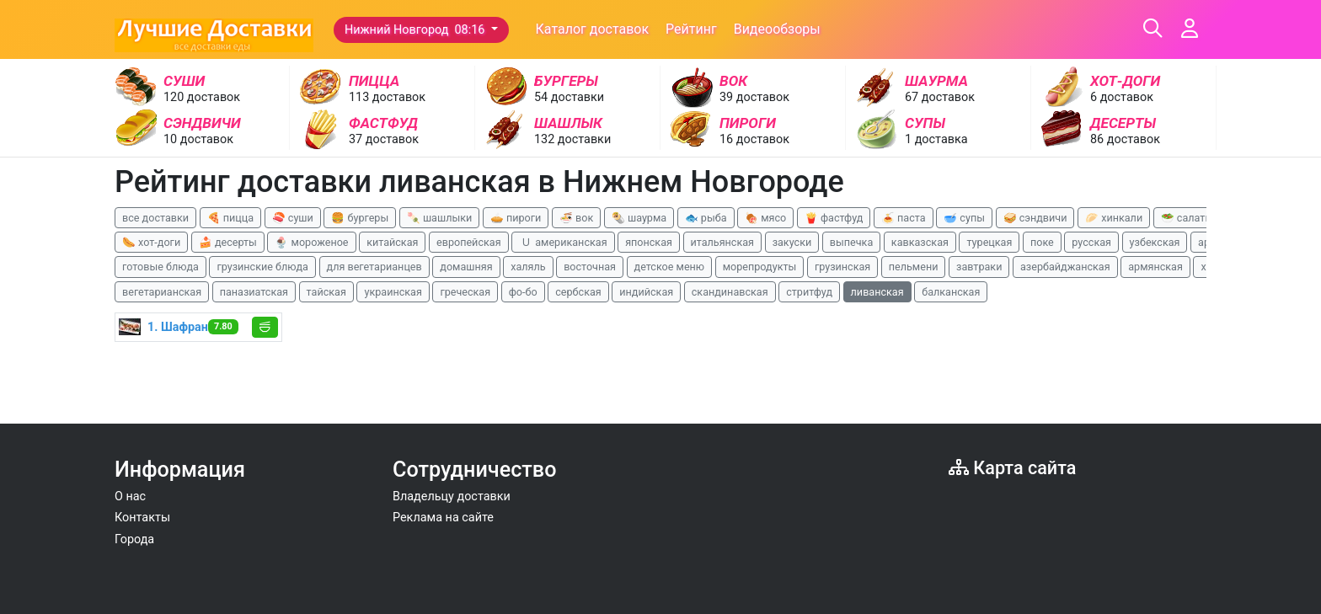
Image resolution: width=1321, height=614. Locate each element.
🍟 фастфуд (834, 217)
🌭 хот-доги (151, 242)
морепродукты (760, 266)
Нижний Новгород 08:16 (416, 30)
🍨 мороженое (311, 242)
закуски (792, 242)
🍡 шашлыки (440, 217)
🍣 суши (292, 217)
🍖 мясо (765, 217)
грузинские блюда (262, 266)
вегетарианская (161, 292)
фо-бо (523, 292)
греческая (465, 292)
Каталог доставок (593, 29)
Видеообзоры (777, 29)
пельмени (914, 266)
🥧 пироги (515, 217)
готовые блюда (160, 266)
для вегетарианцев (374, 266)
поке (1042, 242)
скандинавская (730, 292)
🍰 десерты (228, 242)
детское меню (669, 266)
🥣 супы (964, 217)
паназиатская (254, 292)
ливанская (877, 292)
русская (1091, 242)
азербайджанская (1065, 266)
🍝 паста (903, 217)
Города (134, 539)
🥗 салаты (1187, 217)
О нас (130, 496)
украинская (392, 292)
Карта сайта (1012, 467)
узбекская (1155, 242)
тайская (326, 292)
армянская (1155, 266)
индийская (646, 292)
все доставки (155, 217)
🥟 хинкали (1113, 217)
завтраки (979, 266)
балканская (951, 292)
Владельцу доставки (452, 496)
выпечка (851, 242)
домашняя (466, 266)
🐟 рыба (706, 217)
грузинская (842, 266)
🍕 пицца (230, 217)
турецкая (989, 242)
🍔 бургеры (359, 217)
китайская (392, 242)
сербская (578, 292)
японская (648, 242)
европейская (468, 242)
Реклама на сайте (443, 517)
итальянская (723, 242)
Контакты (142, 517)
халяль (528, 266)
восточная (590, 266)
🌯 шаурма (639, 217)
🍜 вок (576, 217)
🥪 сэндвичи (1035, 217)
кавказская (920, 242)
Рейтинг (691, 29)
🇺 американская (563, 242)
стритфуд (809, 292)
